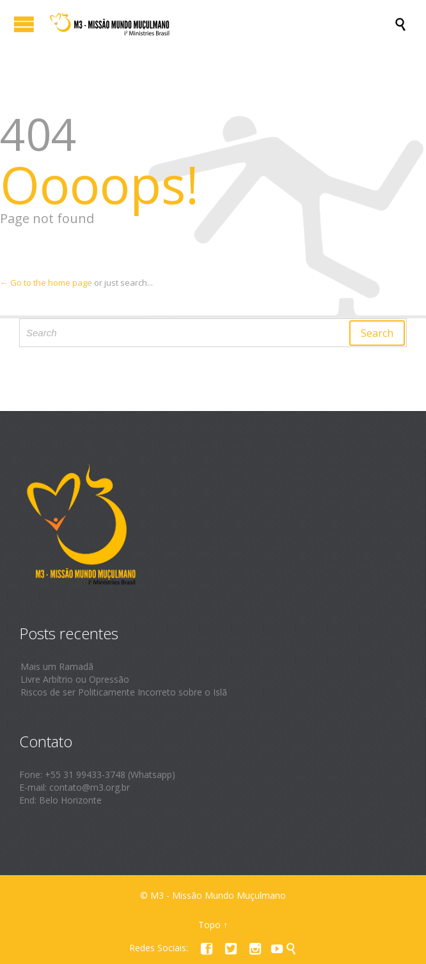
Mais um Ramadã (56, 666)
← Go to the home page (46, 282)
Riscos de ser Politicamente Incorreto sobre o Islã (123, 692)
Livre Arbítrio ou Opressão (74, 679)
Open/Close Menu (24, 24)
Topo (209, 925)
